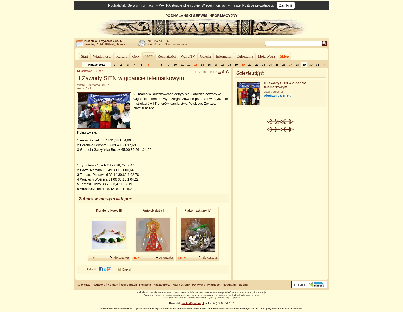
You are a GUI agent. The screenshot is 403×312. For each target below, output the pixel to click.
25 (276, 64)
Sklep (284, 56)
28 (297, 64)
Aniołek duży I (153, 210)
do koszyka (121, 257)
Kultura (121, 56)
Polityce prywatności (257, 5)
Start (84, 56)
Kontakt (113, 284)
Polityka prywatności (206, 284)
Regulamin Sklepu (235, 284)
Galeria (205, 56)
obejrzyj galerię (276, 95)
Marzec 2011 (96, 64)
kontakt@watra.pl (193, 303)
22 (256, 64)
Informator (224, 56)
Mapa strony (181, 284)
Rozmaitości (167, 56)
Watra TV (188, 56)
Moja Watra (266, 56)
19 (236, 64)
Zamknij (285, 5)
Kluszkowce (84, 71)
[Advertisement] (280, 171)
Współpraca (129, 284)
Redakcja (99, 284)
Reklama (145, 284)
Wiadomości (102, 56)
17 (222, 64)
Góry (136, 56)
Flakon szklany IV (198, 210)
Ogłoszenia (244, 56)
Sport (148, 56)
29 (304, 64)
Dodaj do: (92, 269)
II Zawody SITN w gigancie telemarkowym (285, 85)
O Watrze (84, 284)
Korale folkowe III (109, 210)
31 (317, 64)
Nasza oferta (161, 284)
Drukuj (126, 269)
